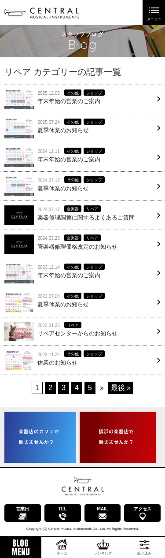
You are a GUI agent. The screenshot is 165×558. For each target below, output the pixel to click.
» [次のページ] (102, 387)
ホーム (62, 553)
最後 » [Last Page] (121, 387)
